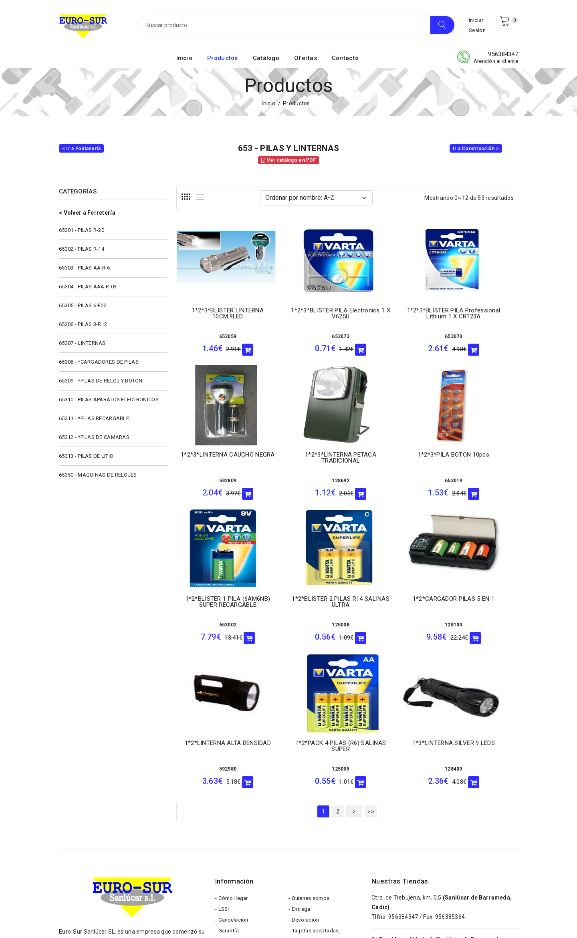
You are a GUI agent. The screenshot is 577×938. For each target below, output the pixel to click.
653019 (303, 480)
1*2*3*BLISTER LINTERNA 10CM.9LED (215, 310)
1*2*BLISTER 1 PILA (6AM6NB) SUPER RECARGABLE (391, 460)
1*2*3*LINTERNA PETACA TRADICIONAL (215, 457)
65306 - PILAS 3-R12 (83, 327)
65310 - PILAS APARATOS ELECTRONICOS (109, 403)
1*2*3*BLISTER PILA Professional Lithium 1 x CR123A (391, 318)
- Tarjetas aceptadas (315, 790)
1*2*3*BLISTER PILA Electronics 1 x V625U (303, 315)
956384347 (503, 57)
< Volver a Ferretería (87, 216)
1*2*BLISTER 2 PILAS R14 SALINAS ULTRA (479, 457)
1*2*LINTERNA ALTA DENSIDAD (303, 599)
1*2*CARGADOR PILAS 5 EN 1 (215, 600)
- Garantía (228, 790)
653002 (391, 480)
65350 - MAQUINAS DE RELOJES (98, 478)
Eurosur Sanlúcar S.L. (134, 919)
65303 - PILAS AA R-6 (84, 271)
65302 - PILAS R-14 (81, 252)
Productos (222, 61)
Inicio (184, 61)
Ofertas (305, 61)
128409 (479, 624)
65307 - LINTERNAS (82, 346)
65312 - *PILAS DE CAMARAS (94, 440)
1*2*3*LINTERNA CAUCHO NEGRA (478, 315)
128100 (215, 623)
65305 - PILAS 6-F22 (83, 309)
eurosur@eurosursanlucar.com (118, 849)
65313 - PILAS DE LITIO (86, 459)
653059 (215, 333)
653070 (391, 338)
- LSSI (222, 766)
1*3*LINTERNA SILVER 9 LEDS (479, 601)
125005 (391, 625)
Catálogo (266, 61)
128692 (215, 480)
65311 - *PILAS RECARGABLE (94, 422)
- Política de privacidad (318, 814)
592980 (303, 623)
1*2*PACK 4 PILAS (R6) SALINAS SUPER (391, 601)
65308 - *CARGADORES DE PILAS (99, 365)
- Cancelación (233, 778)
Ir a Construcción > (476, 152)
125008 (479, 480)
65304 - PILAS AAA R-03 (88, 290)
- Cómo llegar (232, 754)
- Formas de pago (238, 802)
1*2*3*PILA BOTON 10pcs (303, 454)
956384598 (403, 814)
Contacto (345, 61)
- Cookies (300, 802)
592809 (479, 338)
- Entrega (300, 766)
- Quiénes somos (310, 754)
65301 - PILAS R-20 (81, 233)
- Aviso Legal (232, 826)
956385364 (450, 772)
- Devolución (304, 778)
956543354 (403, 856)
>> (370, 667)
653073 (303, 338)
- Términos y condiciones (247, 814)
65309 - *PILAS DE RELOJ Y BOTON (101, 384)
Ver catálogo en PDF (288, 163)
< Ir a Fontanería (81, 152)
